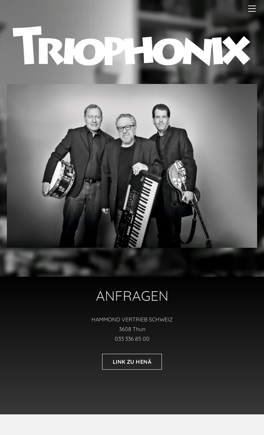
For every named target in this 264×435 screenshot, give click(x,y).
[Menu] (252, 8)
